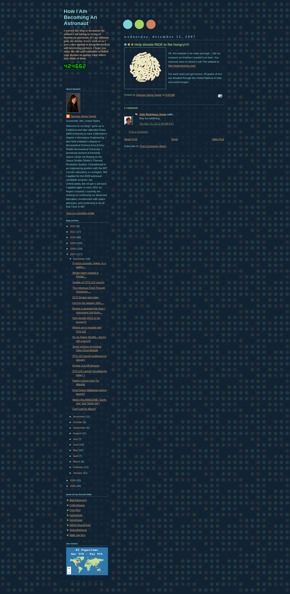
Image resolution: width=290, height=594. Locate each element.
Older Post (218, 139)
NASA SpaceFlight (80, 525)
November (79, 416)
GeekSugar (76, 520)
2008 (73, 248)
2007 (73, 254)
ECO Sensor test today (85, 297)
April (76, 456)
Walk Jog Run (77, 535)
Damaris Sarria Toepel (83, 116)
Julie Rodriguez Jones (152, 114)
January (78, 473)
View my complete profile (80, 213)
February (78, 467)
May (76, 450)
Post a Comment (138, 131)
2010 (73, 237)
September (79, 427)
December (79, 258)
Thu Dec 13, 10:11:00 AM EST (156, 123)
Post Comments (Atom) (153, 146)
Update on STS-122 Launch (88, 282)
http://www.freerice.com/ (182, 65)
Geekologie (76, 515)
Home (174, 139)
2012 (73, 226)
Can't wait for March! (84, 409)
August (77, 433)
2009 (73, 243)
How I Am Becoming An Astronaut (80, 17)
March (77, 461)
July (75, 439)
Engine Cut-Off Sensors (85, 365)
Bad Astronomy (78, 500)
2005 (73, 486)
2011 (73, 231)
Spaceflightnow (78, 530)
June (76, 444)
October (78, 422)
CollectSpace (77, 505)
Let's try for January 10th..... (88, 303)
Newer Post (130, 139)
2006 (73, 480)
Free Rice (75, 510)
